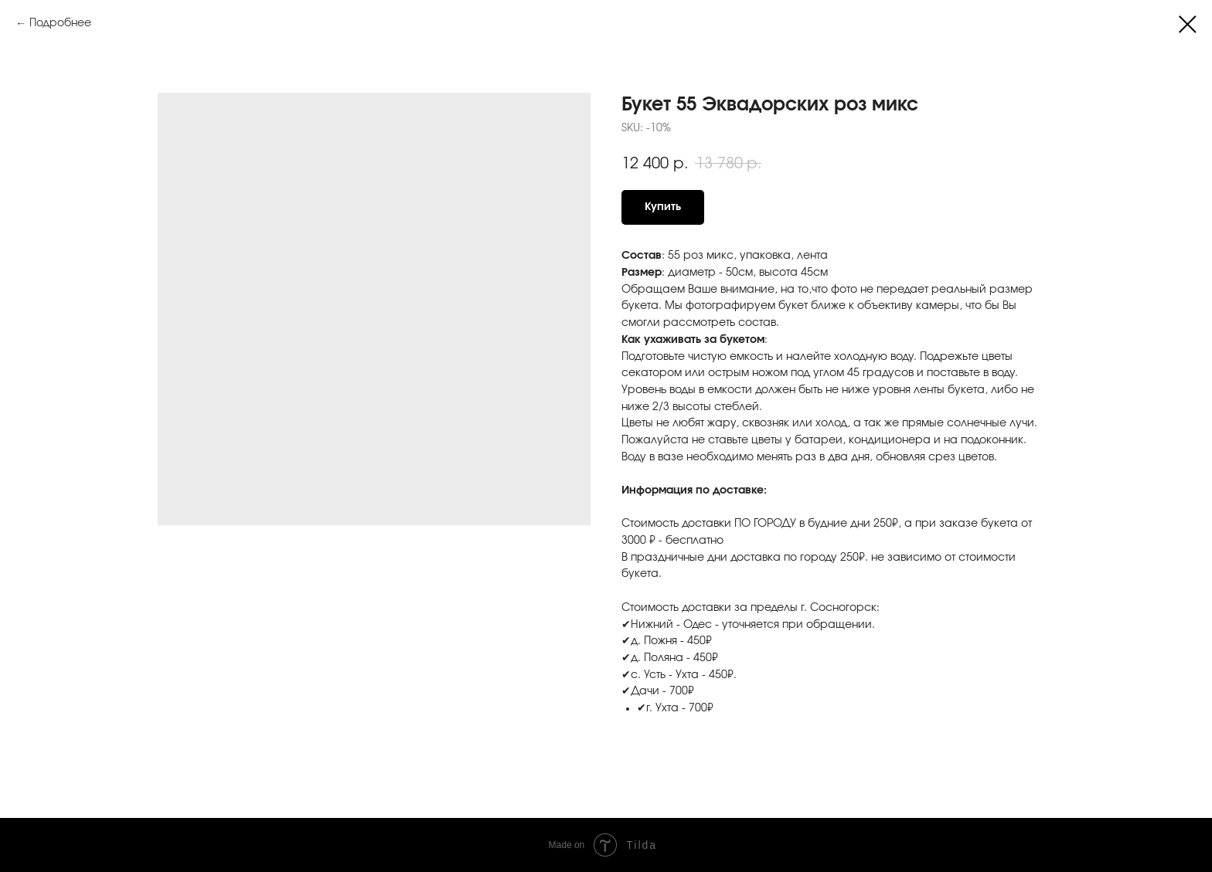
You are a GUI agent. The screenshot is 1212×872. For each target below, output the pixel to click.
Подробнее (60, 23)
